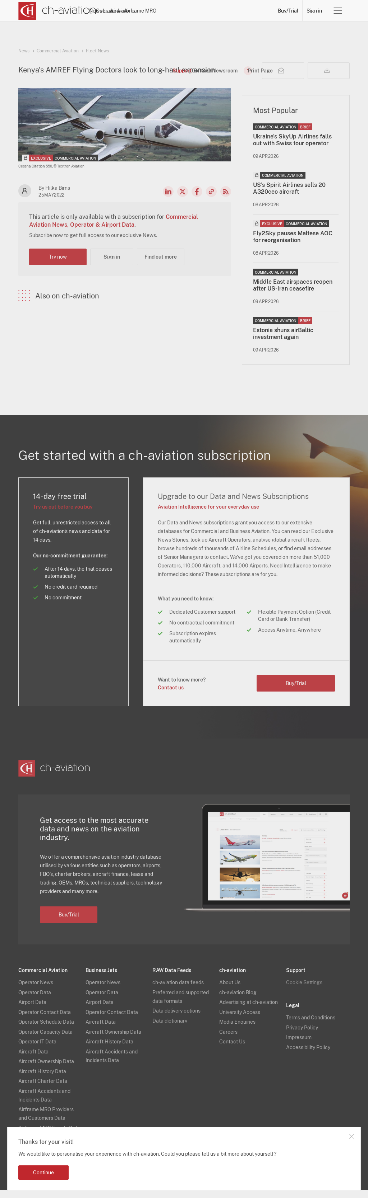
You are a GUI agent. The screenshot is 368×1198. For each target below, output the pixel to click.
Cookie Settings (304, 990)
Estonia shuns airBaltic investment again (283, 342)
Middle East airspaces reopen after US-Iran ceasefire (292, 293)
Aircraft (196, 11)
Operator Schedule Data (46, 1030)
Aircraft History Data (42, 1080)
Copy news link (211, 199)
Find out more (160, 265)
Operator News (35, 991)
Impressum (299, 1045)
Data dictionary (169, 1029)
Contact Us (232, 1050)
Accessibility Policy (308, 1055)
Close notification (351, 1136)
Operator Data (34, 1001)
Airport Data (32, 1010)
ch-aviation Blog (238, 1001)
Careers (228, 1040)
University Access (239, 1020)
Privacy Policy (302, 1036)
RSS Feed (225, 199)
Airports (221, 11)
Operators (143, 11)
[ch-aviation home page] (57, 11)
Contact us (171, 696)
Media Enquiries (237, 1030)
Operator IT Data (37, 1050)
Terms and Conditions (310, 1026)
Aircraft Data (33, 1060)
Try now (58, 265)
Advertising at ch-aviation (248, 1010)
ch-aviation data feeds (178, 991)
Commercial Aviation (58, 50)
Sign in (314, 11)
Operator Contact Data (44, 1020)
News (118, 11)
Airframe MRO (254, 11)
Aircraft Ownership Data (46, 1069)
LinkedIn (168, 199)
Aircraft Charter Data (42, 1089)
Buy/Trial (288, 11)
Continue (43, 1172)
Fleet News (97, 50)
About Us (229, 991)
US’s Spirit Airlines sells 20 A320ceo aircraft (289, 196)
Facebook (197, 199)
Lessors (171, 11)
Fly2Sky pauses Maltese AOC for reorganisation (292, 245)
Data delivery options (176, 1019)
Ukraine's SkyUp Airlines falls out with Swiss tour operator (292, 148)
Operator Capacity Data (45, 1040)
